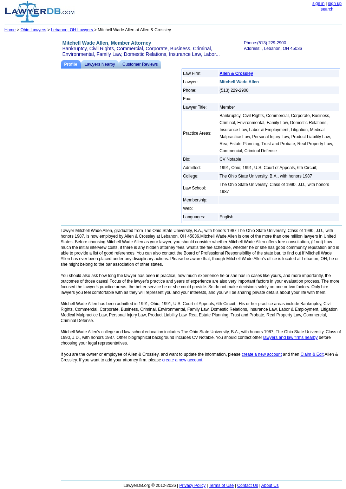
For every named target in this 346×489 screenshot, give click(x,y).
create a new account (262, 354)
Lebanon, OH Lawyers (72, 29)
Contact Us (247, 485)
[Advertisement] (33, 142)
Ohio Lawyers (33, 29)
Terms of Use (221, 485)
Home (10, 29)
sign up (335, 3)
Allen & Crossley (236, 73)
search (327, 9)
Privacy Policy (192, 485)
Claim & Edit (312, 354)
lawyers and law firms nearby (290, 337)
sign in (318, 3)
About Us (270, 485)
